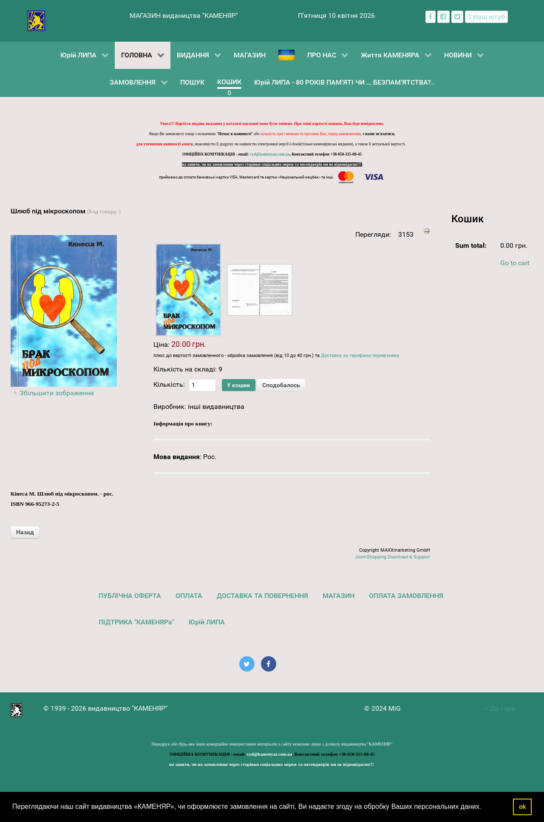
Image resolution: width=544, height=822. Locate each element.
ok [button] (522, 806)
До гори (499, 708)
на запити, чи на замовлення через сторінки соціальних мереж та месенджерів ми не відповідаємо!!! (272, 164)
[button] (484, 807)
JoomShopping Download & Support (392, 557)
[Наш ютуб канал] (486, 17)
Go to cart (515, 263)
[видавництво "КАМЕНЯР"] (36, 20)
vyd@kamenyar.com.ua (270, 154)
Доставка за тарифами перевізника (360, 355)
